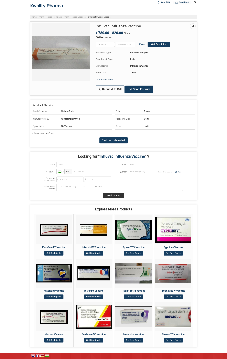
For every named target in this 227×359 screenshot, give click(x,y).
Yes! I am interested (113, 140)
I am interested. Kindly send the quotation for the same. (119, 187)
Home (34, 17)
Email (124, 164)
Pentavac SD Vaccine (94, 334)
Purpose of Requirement (49, 179)
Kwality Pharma (46, 5)
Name (52, 164)
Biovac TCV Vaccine (173, 334)
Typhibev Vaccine (173, 247)
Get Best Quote (53, 253)
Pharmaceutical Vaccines (75, 17)
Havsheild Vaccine (54, 290)
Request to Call (110, 89)
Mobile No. (50, 172)
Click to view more (104, 79)
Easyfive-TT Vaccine (53, 247)
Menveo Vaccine (54, 334)
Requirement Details (49, 187)
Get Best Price (158, 44)
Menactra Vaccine (133, 334)
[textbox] (125, 44)
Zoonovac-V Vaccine (173, 290)
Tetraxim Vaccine (93, 290)
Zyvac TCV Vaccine (133, 247)
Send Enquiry (139, 89)
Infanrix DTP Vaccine (93, 247)
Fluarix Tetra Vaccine (133, 290)
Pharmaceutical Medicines (50, 17)
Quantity (123, 172)
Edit (142, 44)
